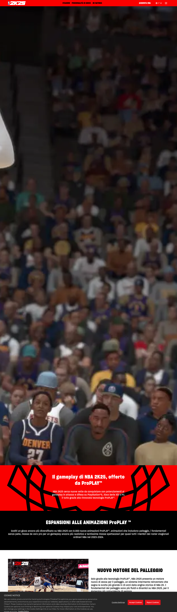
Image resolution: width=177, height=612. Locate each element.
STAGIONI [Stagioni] (66, 3)
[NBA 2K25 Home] (17, 3)
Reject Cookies (153, 604)
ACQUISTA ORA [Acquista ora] (145, 3)
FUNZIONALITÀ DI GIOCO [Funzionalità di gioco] (81, 3)
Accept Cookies (135, 604)
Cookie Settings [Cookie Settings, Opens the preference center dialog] (118, 604)
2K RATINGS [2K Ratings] (97, 3)
